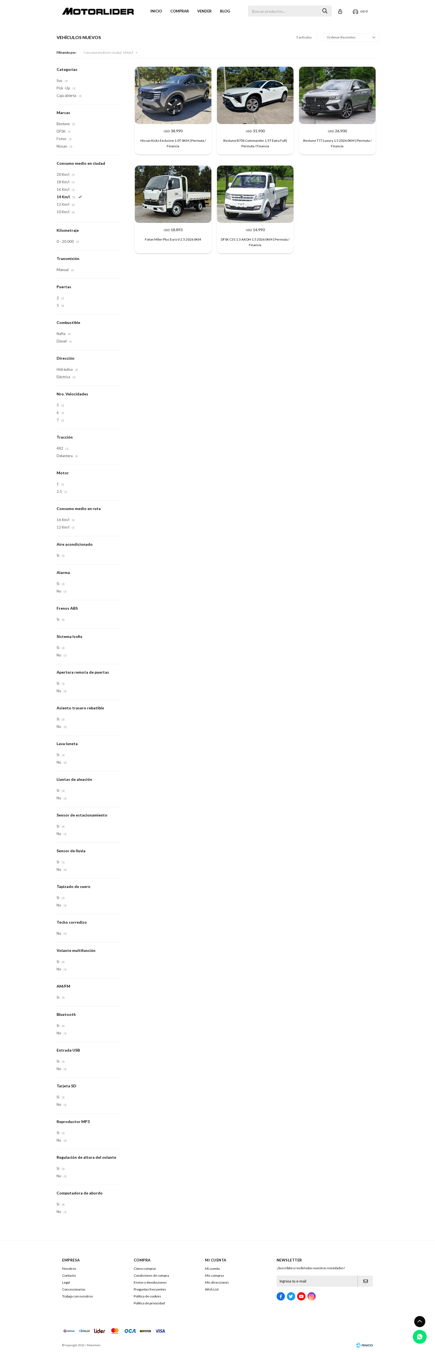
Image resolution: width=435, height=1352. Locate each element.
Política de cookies (147, 1296)
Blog (225, 11)
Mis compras (214, 1275)
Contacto (69, 1275)
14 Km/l (108, 52)
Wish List (212, 1289)
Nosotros (69, 1268)
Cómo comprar (145, 1268)
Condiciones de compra (151, 1275)
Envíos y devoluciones (150, 1282)
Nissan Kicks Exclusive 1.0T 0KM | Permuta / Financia (173, 143)
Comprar (179, 11)
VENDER (204, 11)
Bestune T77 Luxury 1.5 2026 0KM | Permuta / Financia (337, 143)
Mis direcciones (217, 1282)
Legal (66, 1282)
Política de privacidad (149, 1303)
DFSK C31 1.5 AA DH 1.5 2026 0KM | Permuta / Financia (255, 242)
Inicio (156, 11)
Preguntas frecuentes (150, 1289)
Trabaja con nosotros (77, 1296)
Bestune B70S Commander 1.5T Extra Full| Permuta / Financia (255, 143)
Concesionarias (73, 1289)
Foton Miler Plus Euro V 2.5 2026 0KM (173, 239)
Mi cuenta (212, 1268)
